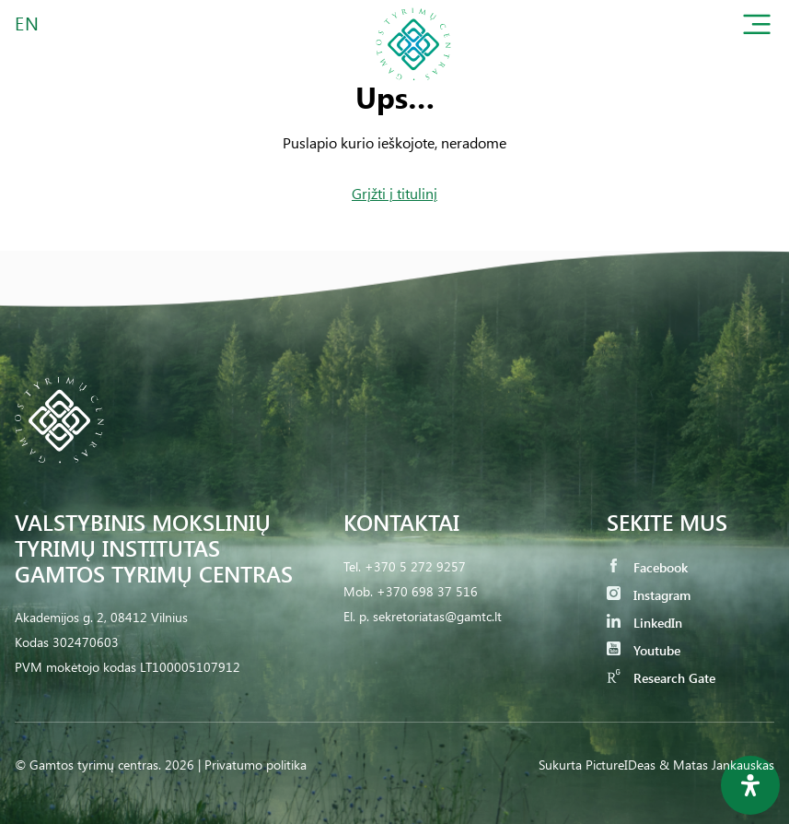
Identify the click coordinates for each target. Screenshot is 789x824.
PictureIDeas (621, 764)
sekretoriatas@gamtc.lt (437, 616)
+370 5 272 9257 (415, 566)
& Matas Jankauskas (716, 764)
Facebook (647, 567)
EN (28, 22)
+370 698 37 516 (427, 591)
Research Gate (661, 678)
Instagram (648, 595)
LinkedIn (644, 622)
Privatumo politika (255, 764)
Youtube (643, 650)
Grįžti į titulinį (394, 193)
